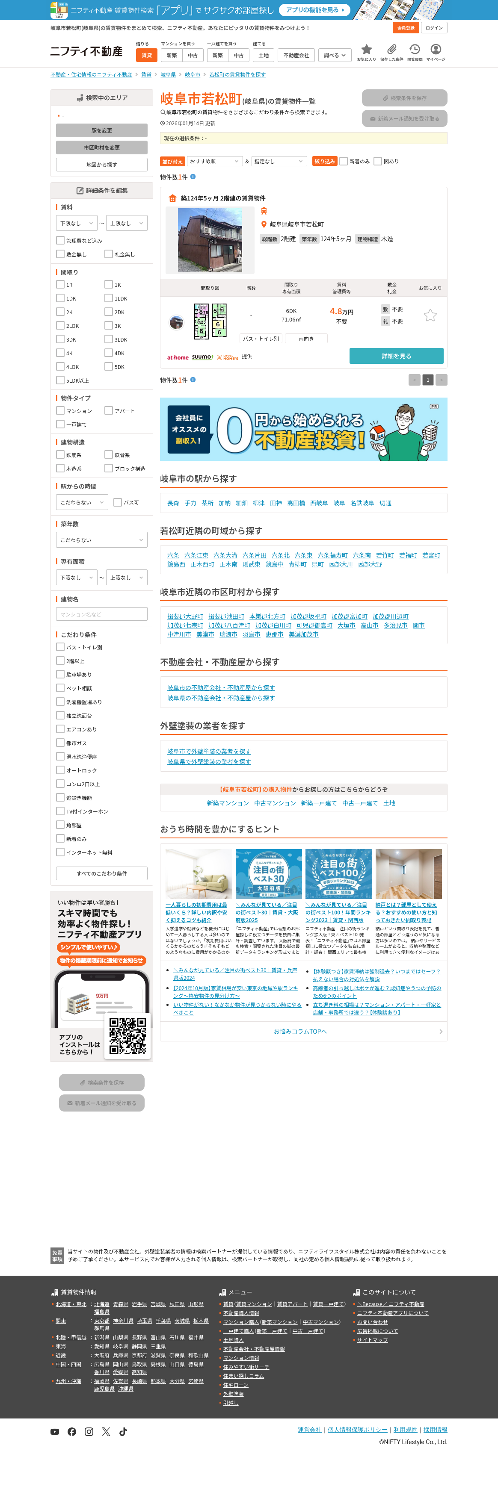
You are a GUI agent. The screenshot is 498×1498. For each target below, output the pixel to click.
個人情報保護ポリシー (358, 1429)
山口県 (177, 1364)
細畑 (242, 502)
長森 (173, 502)
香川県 (102, 1371)
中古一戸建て (360, 803)
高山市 (370, 625)
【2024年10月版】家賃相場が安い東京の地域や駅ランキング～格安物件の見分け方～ (235, 991)
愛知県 (102, 1346)
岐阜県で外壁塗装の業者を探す (209, 761)
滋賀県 (158, 1355)
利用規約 (406, 1429)
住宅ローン (236, 1384)
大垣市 (347, 625)
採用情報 (436, 1429)
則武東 (252, 564)
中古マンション (275, 803)
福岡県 (102, 1380)
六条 (173, 555)
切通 (385, 502)
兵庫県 (120, 1355)
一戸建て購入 (238, 1330)
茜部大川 (341, 564)
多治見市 (396, 625)
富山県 (158, 1337)
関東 (61, 1320)
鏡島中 (275, 564)
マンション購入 (241, 1321)
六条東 (304, 555)
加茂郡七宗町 (185, 625)
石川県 (177, 1337)
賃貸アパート (292, 1303)
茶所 (207, 502)
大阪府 (102, 1355)
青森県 (120, 1303)
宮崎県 (196, 1380)
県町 (318, 564)
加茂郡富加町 (350, 616)
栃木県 (201, 1320)
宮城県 (158, 1303)
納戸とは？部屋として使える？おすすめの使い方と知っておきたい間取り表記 (406, 912)
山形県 (196, 1303)
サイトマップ (372, 1339)
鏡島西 (176, 564)
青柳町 (298, 564)
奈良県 (177, 1355)
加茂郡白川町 (273, 625)
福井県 (196, 1337)
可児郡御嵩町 (314, 625)
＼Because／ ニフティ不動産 (390, 1303)
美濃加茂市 (304, 634)
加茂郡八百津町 (229, 625)
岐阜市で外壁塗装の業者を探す (209, 751)
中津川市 (179, 634)
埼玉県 (144, 1320)
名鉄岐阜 (362, 502)
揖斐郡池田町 (226, 616)
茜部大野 (370, 564)
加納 (225, 502)
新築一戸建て (319, 803)
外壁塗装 (233, 1393)
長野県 (139, 1337)
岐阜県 (120, 1346)
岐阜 (339, 502)
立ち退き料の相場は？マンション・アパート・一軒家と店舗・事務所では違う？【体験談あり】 (377, 1008)
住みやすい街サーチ (246, 1366)
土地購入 (233, 1339)
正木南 (228, 564)
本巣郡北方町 (267, 616)
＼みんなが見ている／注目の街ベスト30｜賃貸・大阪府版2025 (267, 912)
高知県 (139, 1371)
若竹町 (385, 555)
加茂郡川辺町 (391, 616)
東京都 (102, 1320)
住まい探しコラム (243, 1375)
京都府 (139, 1355)
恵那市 (275, 634)
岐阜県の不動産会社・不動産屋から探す (221, 697)
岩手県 (139, 1303)
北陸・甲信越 (71, 1337)
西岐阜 (319, 502)
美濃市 (205, 634)
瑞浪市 (228, 634)
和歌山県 (198, 1355)
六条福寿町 (333, 555)
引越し (231, 1402)
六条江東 (196, 555)
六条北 (281, 555)
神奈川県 (123, 1320)
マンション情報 (241, 1357)
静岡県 (139, 1346)
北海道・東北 (71, 1303)
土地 (389, 803)
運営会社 (310, 1429)
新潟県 (102, 1337)
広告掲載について (377, 1330)
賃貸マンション (254, 1303)
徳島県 (196, 1364)
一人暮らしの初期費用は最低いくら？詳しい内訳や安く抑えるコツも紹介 (196, 912)
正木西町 (202, 564)
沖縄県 (125, 1388)
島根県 (158, 1364)
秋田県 (177, 1303)
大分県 (177, 1380)
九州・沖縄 (68, 1380)
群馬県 (102, 1328)
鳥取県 (139, 1364)
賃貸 (228, 1303)
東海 (61, 1346)
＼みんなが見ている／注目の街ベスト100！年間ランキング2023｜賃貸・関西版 (338, 912)
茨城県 (182, 1320)
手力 (190, 502)
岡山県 (120, 1364)
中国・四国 (68, 1364)
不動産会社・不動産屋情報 (254, 1348)
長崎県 (139, 1380)
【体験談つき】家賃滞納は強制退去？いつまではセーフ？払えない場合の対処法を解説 (377, 974)
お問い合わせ (372, 1321)
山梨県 (120, 1337)
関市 (419, 625)
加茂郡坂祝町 (308, 616)
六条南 (362, 555)
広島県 (102, 1364)
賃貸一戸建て (328, 1303)
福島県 (102, 1311)
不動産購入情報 (241, 1312)
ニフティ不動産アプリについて (393, 1312)
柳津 (259, 502)
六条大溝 (225, 555)
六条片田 (255, 555)
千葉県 (163, 1320)
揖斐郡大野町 (185, 616)
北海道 (102, 1303)
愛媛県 (120, 1371)
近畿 (61, 1355)
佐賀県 (120, 1380)
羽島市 (252, 634)
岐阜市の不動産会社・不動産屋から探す (221, 687)
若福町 (408, 555)
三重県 (158, 1346)
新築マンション (228, 803)
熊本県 (158, 1380)
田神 (276, 502)
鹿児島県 (104, 1388)
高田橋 (296, 502)
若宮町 (431, 555)
